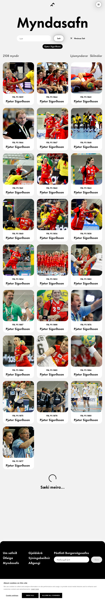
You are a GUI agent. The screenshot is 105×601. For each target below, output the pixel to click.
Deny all (30, 595)
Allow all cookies (51, 595)
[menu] (98, 4)
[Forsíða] (52, 4)
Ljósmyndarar (79, 55)
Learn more (35, 589)
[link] (10, 553)
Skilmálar (96, 55)
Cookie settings (12, 595)
